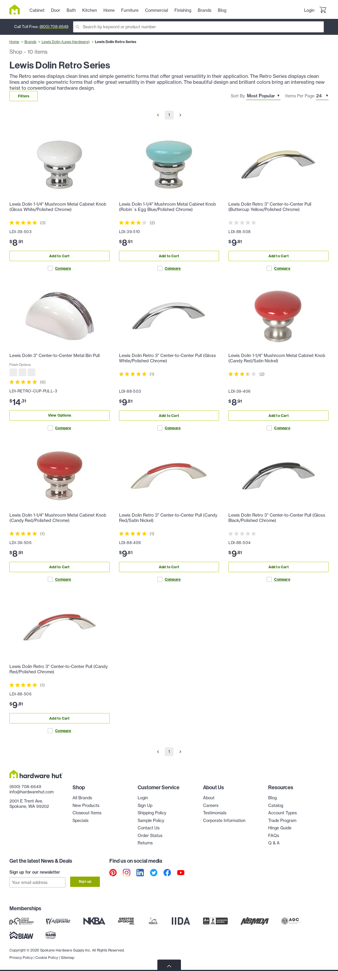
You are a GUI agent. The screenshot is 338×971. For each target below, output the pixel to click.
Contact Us (148, 828)
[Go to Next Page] (180, 115)
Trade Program (282, 820)
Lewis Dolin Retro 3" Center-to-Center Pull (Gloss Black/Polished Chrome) (276, 517)
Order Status (150, 835)
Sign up (85, 881)
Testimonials (214, 813)
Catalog (275, 805)
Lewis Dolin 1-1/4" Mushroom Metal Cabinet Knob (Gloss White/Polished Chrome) (57, 207)
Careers (210, 805)
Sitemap (67, 956)
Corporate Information (224, 820)
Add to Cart (59, 256)
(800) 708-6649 (53, 26)
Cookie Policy (46, 956)
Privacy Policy (21, 956)
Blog (272, 797)
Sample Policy (151, 820)
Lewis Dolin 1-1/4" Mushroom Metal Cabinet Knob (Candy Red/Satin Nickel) (276, 358)
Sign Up (145, 805)
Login (309, 10)
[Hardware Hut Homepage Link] (16, 9)
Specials (80, 820)
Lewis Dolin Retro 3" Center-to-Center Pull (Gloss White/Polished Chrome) (167, 358)
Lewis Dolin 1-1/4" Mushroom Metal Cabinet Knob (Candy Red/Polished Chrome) (57, 517)
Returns (145, 843)
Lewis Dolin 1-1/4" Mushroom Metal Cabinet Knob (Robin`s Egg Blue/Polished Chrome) (167, 207)
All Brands (82, 797)
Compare (59, 268)
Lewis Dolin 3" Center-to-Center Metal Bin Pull (54, 355)
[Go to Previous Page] (158, 115)
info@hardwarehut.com (31, 792)
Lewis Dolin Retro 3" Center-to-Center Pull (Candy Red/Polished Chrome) (58, 669)
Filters (23, 96)
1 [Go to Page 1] (169, 114)
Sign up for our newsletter (34, 872)
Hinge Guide (279, 828)
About (209, 797)
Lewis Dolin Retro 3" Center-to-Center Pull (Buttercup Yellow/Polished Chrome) (269, 207)
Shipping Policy (152, 813)
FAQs (273, 835)
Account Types (282, 813)
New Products (85, 805)
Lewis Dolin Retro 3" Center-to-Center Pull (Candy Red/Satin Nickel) (168, 517)
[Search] (198, 26)
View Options (59, 415)
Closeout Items (86, 813)
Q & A (274, 843)
